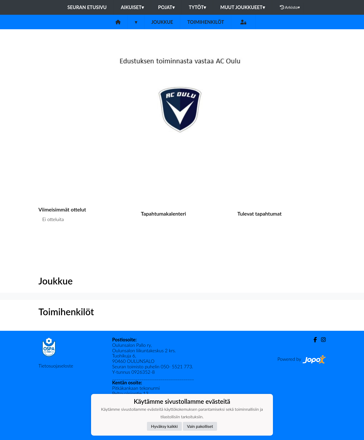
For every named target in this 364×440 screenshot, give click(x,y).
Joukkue (162, 22)
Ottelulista (51, 239)
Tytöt (197, 7)
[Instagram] (321, 339)
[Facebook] (313, 339)
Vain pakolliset (200, 426)
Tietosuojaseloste (56, 366)
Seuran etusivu (87, 7)
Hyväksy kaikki (164, 426)
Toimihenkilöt (205, 22)
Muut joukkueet (242, 7)
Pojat (166, 7)
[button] (27, 114)
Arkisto (290, 7)
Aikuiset (132, 7)
